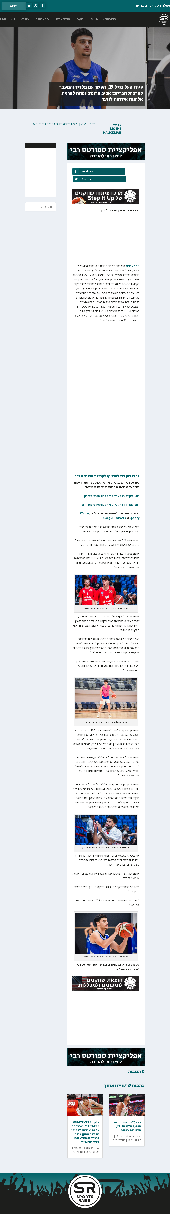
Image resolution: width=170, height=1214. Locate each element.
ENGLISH (7, 19)
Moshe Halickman (112, 131)
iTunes (84, 506)
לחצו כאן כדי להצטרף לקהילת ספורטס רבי (107, 469)
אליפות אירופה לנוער (67, 124)
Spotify (134, 510)
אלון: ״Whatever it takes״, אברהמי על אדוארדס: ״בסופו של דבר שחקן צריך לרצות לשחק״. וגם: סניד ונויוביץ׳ (85, 1125)
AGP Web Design (63, 1208)
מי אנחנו (42, 19)
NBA (94, 19)
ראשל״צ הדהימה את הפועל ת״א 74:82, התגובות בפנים (127, 1119)
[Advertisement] (31, 172)
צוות (25, 19)
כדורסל (110, 19)
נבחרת (42, 124)
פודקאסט (63, 19)
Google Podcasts (114, 510)
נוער (80, 19)
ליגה (73, 1144)
